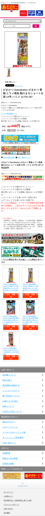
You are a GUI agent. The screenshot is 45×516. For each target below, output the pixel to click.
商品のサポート (9, 422)
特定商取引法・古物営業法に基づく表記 (18, 500)
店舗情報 (6, 453)
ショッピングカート (11, 391)
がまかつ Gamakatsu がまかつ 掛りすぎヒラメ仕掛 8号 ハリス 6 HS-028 (10, 351)
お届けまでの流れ (10, 401)
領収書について (9, 375)
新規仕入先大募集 (10, 458)
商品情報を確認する (11, 385)
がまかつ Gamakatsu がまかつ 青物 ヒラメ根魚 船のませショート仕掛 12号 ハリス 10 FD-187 (10, 288)
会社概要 (7, 513)
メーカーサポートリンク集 (13, 432)
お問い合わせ (8, 509)
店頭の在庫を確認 (9, 157)
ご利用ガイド (8, 496)
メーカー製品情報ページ (9, 113)
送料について (8, 406)
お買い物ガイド (9, 443)
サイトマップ (8, 492)
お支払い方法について (12, 412)
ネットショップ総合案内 (13, 438)
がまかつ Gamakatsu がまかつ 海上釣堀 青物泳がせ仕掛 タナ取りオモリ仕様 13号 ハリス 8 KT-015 (30, 320)
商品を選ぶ (7, 380)
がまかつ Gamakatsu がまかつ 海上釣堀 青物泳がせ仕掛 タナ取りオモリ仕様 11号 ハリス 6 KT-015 (10, 320)
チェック (19, 86)
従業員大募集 (8, 464)
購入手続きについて (11, 396)
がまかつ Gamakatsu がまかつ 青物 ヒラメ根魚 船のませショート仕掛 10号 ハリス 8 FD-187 (30, 288)
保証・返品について (24, 157)
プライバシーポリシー (11, 505)
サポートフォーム (10, 427)
